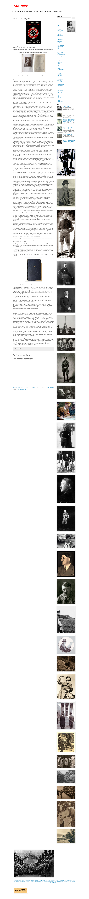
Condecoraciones (60, 35)
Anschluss (59, 24)
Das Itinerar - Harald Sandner (67, 134)
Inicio (34, 387)
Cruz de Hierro (59, 38)
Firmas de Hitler (52, 881)
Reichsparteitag (60, 92)
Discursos (30, 881)
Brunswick (59, 31)
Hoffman (58, 63)
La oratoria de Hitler (60, 69)
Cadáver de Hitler (53, 880)
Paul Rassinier (59, 83)
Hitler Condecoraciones (60, 56)
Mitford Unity (59, 76)
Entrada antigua (51, 387)
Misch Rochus (59, 75)
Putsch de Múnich (60, 90)
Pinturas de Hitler (60, 85)
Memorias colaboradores (59, 74)
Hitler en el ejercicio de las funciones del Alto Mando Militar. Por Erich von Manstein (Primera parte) (69, 141)
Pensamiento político (60, 84)
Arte (58, 25)
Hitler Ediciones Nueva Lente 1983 (60, 58)
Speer (58, 96)
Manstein (59, 70)
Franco (58, 51)
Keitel (51, 882)
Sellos (58, 95)
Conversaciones (60, 36)
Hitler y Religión (60, 62)
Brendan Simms (60, 30)
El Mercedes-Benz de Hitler (46, 881)
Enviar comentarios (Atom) (21, 389)
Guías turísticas (60, 52)
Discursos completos (60, 45)
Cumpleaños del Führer (17, 881)
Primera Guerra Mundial (60, 88)
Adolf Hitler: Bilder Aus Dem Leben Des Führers (61, 22)
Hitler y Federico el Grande (31, 882)
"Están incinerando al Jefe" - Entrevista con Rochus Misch (67, 113)
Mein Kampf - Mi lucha (68, 882)
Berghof (58, 26)
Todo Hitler (20, 6)
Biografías (59, 29)
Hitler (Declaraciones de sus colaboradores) (61, 54)
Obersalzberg (59, 80)
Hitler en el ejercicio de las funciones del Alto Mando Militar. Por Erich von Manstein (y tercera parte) (69, 120)
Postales (58, 86)
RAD (58, 91)
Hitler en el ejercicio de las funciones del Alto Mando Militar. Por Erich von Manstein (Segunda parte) (69, 128)
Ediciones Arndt (60, 46)
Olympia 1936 (59, 81)
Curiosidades (59, 41)
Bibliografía (36, 880)
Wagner (58, 100)
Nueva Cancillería (60, 79)
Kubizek (58, 68)
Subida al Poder (60, 97)
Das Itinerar (59, 42)
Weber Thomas (60, 101)
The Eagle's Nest (60, 99)
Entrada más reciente (16, 387)
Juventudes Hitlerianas (59, 65)
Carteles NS (59, 34)
